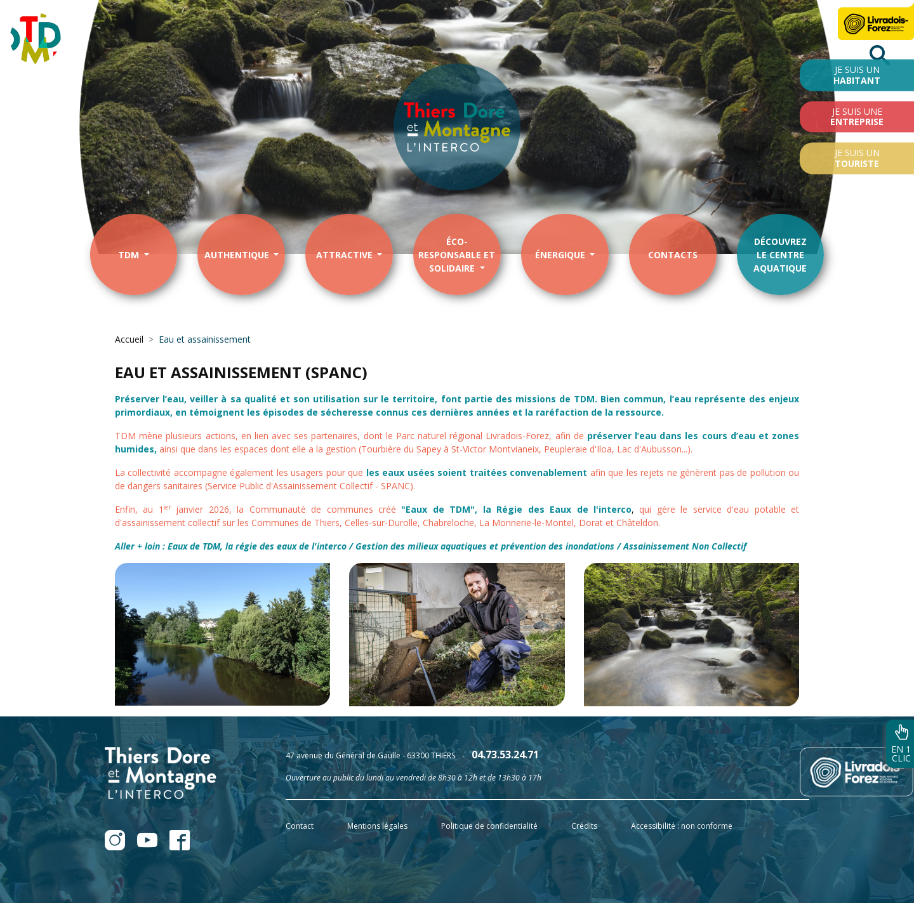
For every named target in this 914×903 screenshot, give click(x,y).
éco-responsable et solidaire (456, 254)
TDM (130, 255)
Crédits (584, 826)
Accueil (129, 339)
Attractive (345, 255)
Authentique (238, 255)
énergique (561, 255)
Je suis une (857, 116)
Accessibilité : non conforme (681, 826)
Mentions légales (377, 826)
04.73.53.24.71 (505, 754)
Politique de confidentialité (489, 826)
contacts (673, 255)
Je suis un (857, 74)
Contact (300, 826)
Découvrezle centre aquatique (780, 254)
